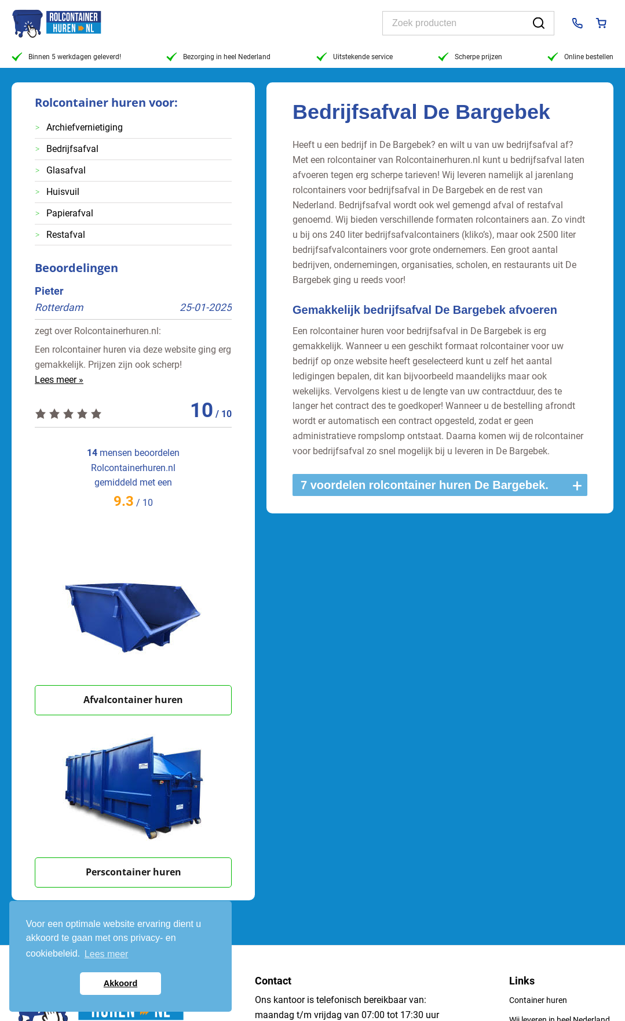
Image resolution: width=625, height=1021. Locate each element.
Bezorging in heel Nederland (218, 57)
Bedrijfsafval (72, 148)
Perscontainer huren (133, 872)
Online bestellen (580, 57)
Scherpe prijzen (470, 57)
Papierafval (69, 213)
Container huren (538, 1000)
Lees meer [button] (107, 954)
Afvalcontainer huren (133, 699)
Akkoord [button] (120, 983)
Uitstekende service (354, 57)
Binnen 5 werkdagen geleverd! (66, 57)
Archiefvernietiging (84, 127)
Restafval (65, 234)
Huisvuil (62, 191)
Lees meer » (59, 379)
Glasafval (66, 170)
